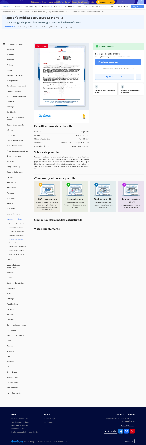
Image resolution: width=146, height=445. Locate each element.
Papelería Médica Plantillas (59, 12)
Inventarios (11, 182)
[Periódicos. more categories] (4, 288)
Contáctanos (48, 422)
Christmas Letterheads (17, 224)
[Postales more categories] (4, 314)
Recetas (10, 346)
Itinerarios (11, 198)
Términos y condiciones (20, 422)
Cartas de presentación (16, 140)
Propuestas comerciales (16, 96)
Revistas (10, 203)
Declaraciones (12, 382)
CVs (8, 356)
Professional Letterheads (17, 247)
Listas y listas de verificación (13, 266)
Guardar (41, 46)
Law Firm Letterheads (16, 235)
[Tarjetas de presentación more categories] (4, 86)
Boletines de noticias (15, 283)
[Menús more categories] (4, 278)
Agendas (10, 49)
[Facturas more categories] (4, 193)
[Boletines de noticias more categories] (4, 283)
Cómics (10, 130)
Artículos (10, 60)
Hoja (8, 367)
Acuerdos (10, 54)
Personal (57, 6)
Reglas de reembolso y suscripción (24, 432)
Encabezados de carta (16, 219)
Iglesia (37, 6)
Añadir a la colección (114, 77)
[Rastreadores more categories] (4, 388)
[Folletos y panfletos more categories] (4, 75)
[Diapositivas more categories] (4, 372)
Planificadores (12, 304)
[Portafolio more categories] (4, 309)
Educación (46, 6)
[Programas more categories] (4, 330)
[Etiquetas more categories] (4, 209)
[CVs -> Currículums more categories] (4, 146)
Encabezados (12, 177)
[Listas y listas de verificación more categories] (4, 265)
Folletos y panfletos (15, 75)
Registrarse (137, 6)
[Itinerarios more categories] (4, 198)
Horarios (10, 361)
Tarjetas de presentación (17, 86)
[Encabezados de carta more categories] (4, 219)
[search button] (112, 6)
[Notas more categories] (4, 293)
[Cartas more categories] (4, 260)
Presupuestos (12, 81)
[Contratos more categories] (4, 135)
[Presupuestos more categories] (4, 81)
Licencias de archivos (19, 419)
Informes (10, 351)
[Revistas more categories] (4, 203)
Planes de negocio (14, 91)
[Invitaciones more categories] (4, 188)
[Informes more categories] (4, 351)
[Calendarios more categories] (4, 102)
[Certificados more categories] (4, 112)
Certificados (11, 112)
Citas (9, 341)
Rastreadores (12, 388)
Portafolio (11, 309)
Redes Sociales (12, 377)
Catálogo (10, 107)
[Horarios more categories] (4, 362)
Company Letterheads (16, 231)
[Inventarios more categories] (4, 182)
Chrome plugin (49, 419)
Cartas (9, 260)
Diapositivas (12, 372)
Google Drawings (13, 167)
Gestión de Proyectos (15, 335)
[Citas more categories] (4, 341)
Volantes (10, 161)
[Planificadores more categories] (4, 304)
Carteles (10, 320)
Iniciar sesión (123, 6)
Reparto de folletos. (15, 172)
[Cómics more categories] (4, 130)
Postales (10, 314)
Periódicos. (11, 288)
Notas (9, 293)
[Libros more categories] (4, 70)
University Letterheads (17, 250)
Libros (9, 70)
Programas (11, 330)
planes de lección (13, 214)
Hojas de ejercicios (14, 393)
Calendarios (11, 101)
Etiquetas (11, 209)
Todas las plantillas (12, 44)
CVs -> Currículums (14, 146)
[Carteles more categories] (4, 320)
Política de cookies (18, 429)
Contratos (11, 135)
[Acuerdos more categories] (4, 54)
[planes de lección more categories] (4, 214)
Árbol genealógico (14, 156)
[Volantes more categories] (4, 162)
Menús (9, 278)
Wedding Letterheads (16, 254)
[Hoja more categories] (4, 367)
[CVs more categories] (4, 356)
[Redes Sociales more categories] (4, 377)
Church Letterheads (16, 228)
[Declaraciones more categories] (4, 382)
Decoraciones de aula (15, 125)
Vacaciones (68, 6)
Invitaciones (11, 188)
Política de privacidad (19, 425)
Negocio (28, 6)
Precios (79, 6)
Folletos (10, 65)
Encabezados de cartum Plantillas (32, 12)
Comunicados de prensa (16, 325)
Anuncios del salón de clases (15, 118)
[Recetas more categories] (4, 346)
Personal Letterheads (16, 243)
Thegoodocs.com (9, 12)
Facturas (10, 193)
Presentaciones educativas (17, 151)
